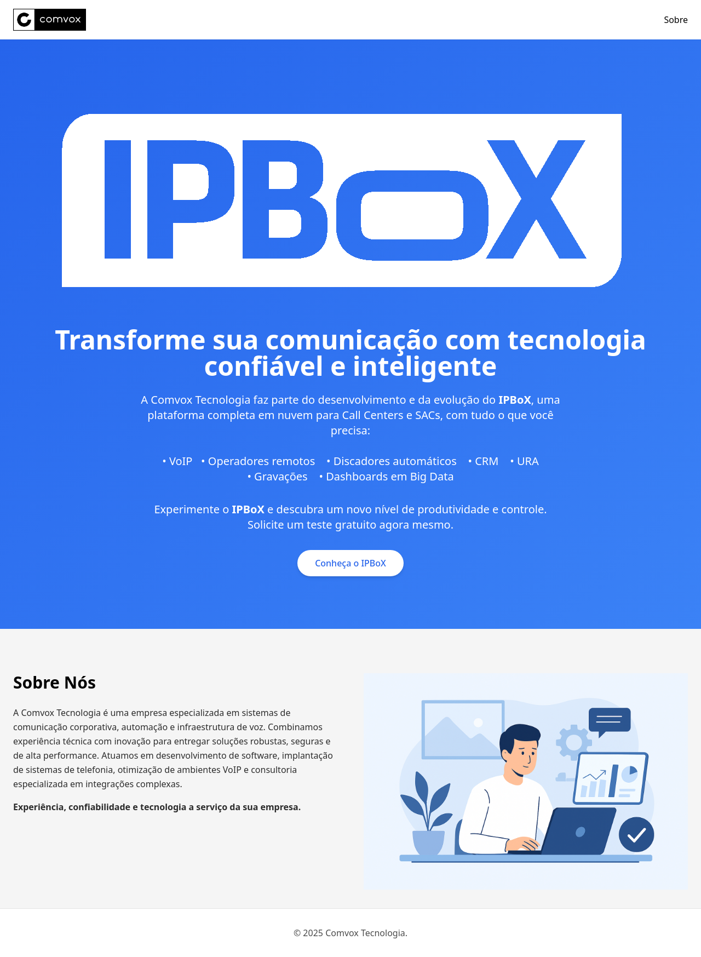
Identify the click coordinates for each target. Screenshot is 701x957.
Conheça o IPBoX (350, 563)
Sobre (676, 20)
